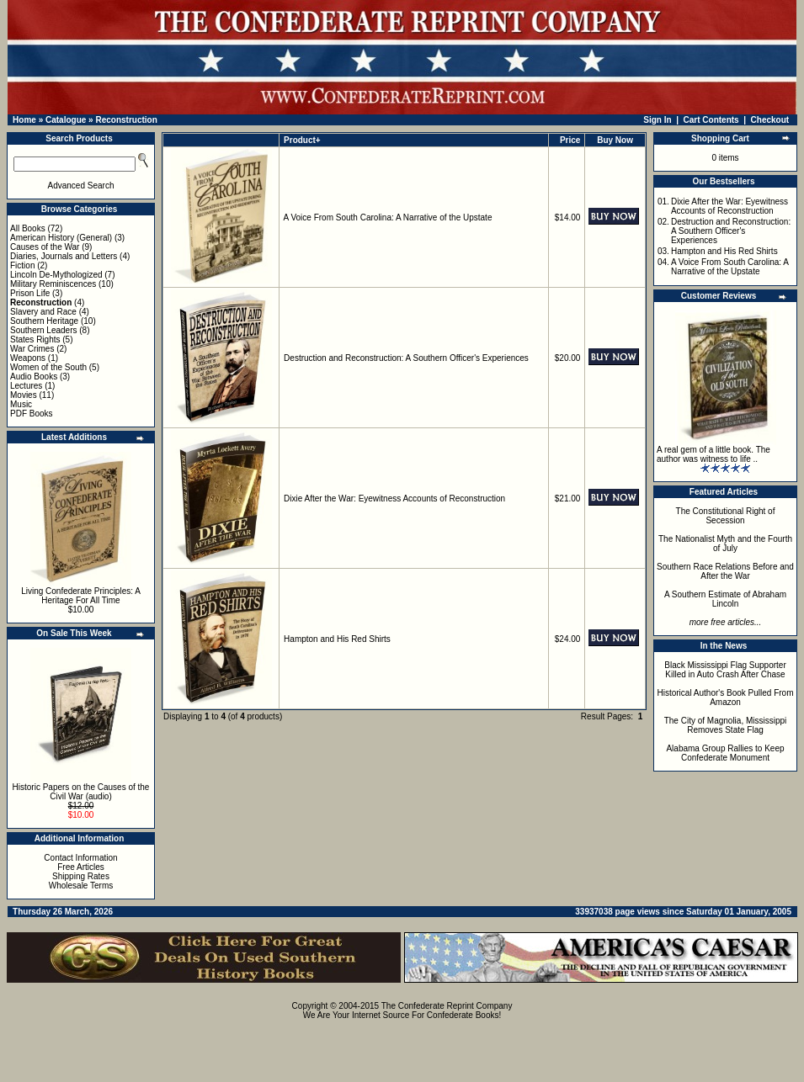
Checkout (770, 120)
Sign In (657, 120)
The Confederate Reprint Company (447, 1005)
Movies (23, 395)
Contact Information (80, 857)
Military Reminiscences (53, 284)
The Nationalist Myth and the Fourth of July (725, 543)
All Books (27, 228)
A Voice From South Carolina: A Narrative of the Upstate (388, 217)
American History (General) (61, 237)
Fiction (22, 265)
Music (21, 404)
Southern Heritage (44, 321)
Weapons (27, 358)
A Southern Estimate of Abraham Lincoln (725, 599)
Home (24, 120)
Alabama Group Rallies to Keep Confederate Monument (725, 753)
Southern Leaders (43, 330)
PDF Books (31, 413)
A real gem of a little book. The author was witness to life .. (713, 454)
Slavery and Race (43, 311)
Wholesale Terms (81, 885)
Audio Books (33, 376)
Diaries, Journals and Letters (63, 256)
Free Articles (80, 867)
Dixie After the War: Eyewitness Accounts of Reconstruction (394, 498)
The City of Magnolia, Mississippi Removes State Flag (725, 725)
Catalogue (65, 120)
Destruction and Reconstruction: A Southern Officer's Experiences (406, 358)
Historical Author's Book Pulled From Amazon (726, 697)
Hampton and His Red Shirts (337, 639)
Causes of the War (44, 247)
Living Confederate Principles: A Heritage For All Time (81, 595)
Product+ (302, 140)
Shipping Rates (80, 876)
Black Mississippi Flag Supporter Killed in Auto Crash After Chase (725, 669)
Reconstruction (126, 120)
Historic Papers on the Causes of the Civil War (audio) (81, 791)
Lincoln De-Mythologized (56, 274)
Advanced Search (81, 185)
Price (570, 140)
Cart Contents (711, 120)
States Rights (35, 339)
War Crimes (32, 348)
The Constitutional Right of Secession (725, 516)
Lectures (26, 385)
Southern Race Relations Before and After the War (725, 571)
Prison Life (30, 293)
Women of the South (48, 367)
